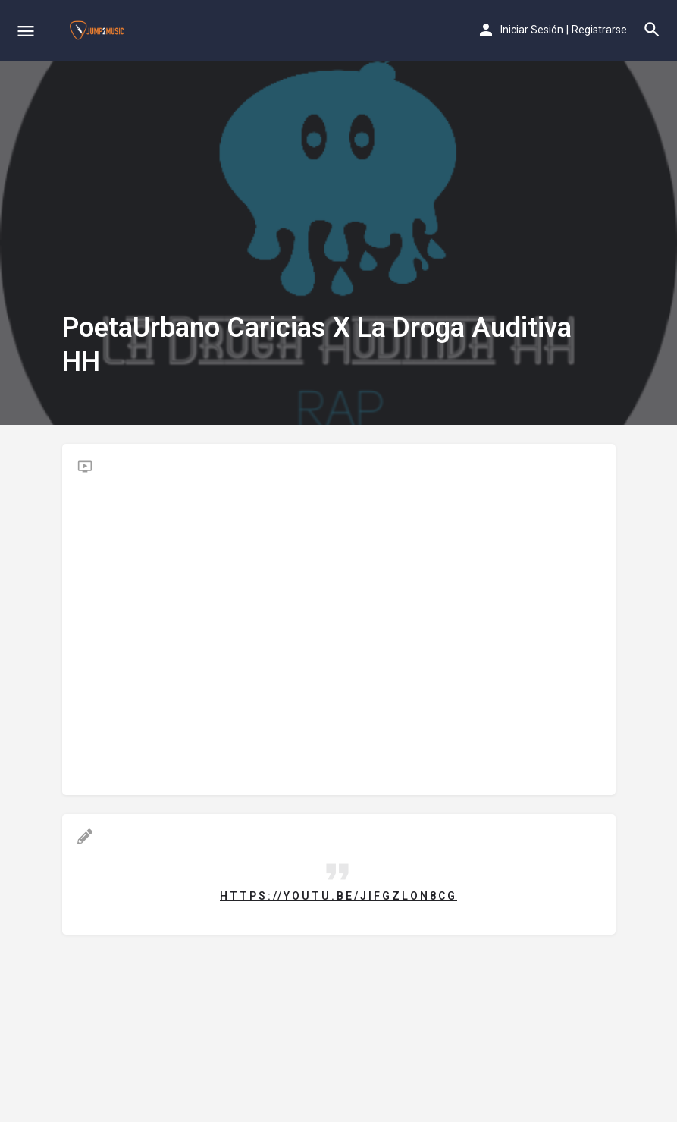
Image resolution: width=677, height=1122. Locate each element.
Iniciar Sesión (531, 30)
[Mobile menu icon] (25, 31)
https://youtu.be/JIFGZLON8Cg (338, 896)
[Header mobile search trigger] (652, 29)
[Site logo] (98, 30)
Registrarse (599, 30)
